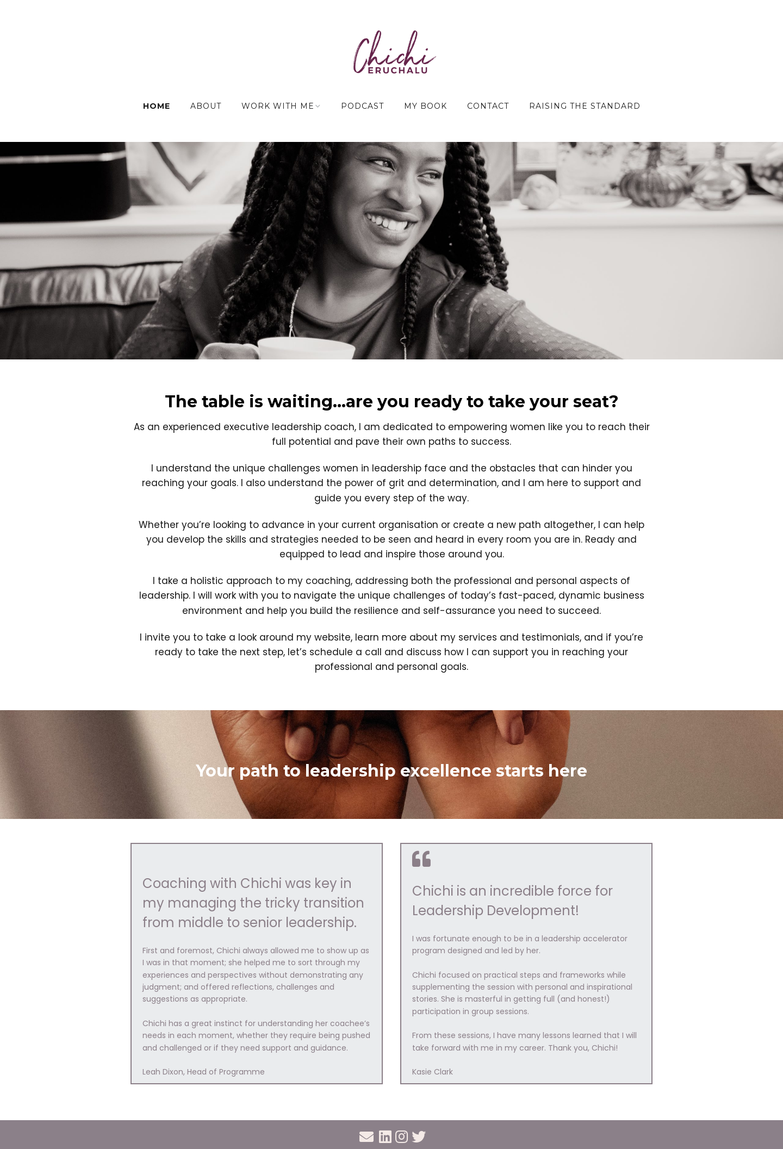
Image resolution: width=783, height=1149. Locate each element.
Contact (488, 106)
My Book (425, 106)
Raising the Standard (585, 106)
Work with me (277, 106)
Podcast (362, 106)
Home (156, 106)
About (205, 106)
